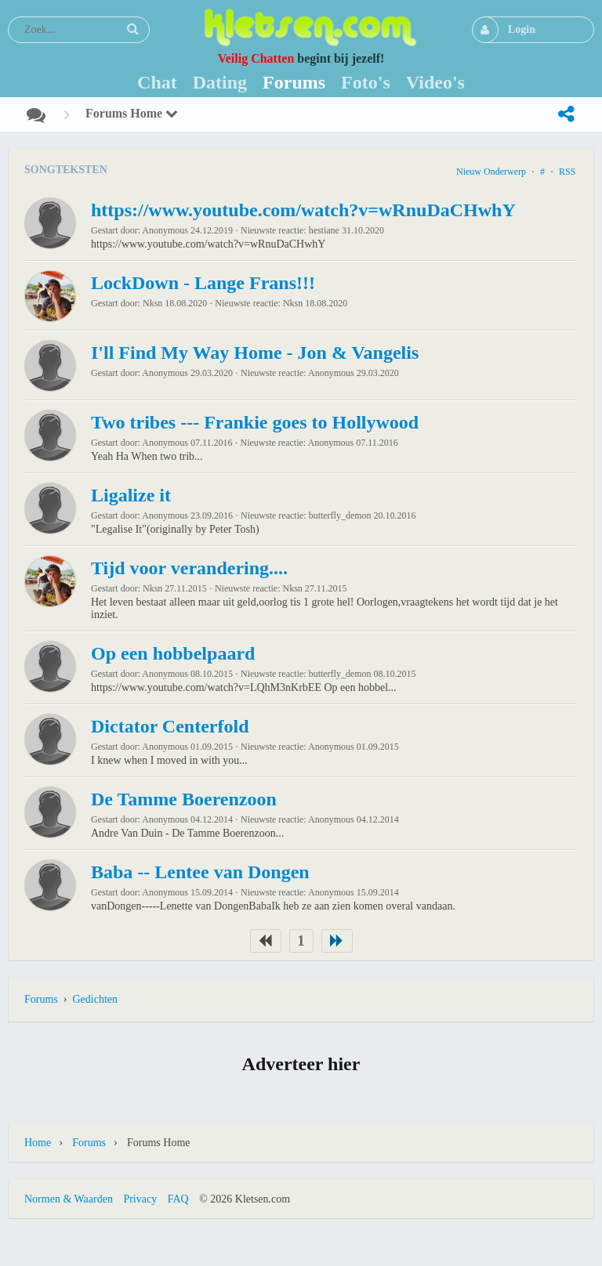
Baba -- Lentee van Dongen (200, 872)
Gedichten (95, 999)
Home (37, 1142)
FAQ (178, 1199)
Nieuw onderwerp (491, 171)
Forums (41, 999)
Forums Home (131, 113)
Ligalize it (131, 495)
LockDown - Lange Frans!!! (203, 283)
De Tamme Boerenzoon (184, 799)
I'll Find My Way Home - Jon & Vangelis (255, 352)
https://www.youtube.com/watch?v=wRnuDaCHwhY (303, 210)
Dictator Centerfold (170, 726)
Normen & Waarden (68, 1199)
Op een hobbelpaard (173, 653)
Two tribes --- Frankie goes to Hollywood (255, 422)
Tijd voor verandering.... (189, 568)
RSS (567, 171)
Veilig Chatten (256, 58)
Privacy (140, 1199)
